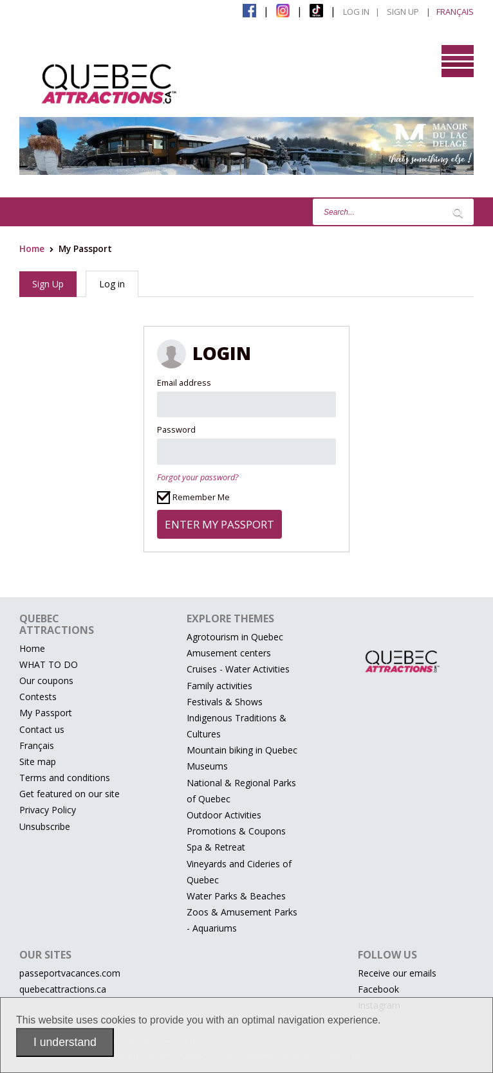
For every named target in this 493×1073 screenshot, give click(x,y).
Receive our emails (397, 973)
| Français (450, 11)
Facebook (378, 989)
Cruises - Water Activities (238, 669)
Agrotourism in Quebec (235, 637)
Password (176, 429)
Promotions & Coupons (236, 831)
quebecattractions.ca (62, 989)
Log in (112, 284)
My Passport (45, 713)
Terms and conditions (64, 777)
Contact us (41, 729)
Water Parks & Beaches (236, 896)
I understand (65, 1042)
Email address (184, 382)
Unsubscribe (44, 826)
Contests (38, 696)
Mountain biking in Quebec (242, 750)
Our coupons (46, 680)
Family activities (219, 686)
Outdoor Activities (224, 815)
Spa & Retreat (216, 847)
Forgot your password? (197, 477)
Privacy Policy (47, 810)
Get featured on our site (69, 794)
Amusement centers (229, 653)
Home (31, 248)
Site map (37, 761)
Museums (207, 766)
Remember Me (193, 497)
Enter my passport (219, 524)
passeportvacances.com (69, 973)
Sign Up (403, 11)
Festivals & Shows (225, 702)
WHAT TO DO (48, 664)
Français (36, 745)
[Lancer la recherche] (457, 212)
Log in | (361, 11)
